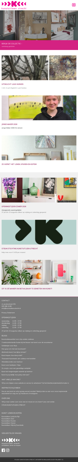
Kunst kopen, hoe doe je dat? (12, 355)
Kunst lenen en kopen (12, 413)
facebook (24, 393)
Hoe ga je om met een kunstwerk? (14, 349)
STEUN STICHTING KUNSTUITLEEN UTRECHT (20, 249)
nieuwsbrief (6, 393)
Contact (6, 301)
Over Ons (6, 398)
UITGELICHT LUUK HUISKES (12, 84)
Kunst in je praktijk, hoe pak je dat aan (15, 375)
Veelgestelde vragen (11, 433)
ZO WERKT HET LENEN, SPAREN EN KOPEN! (19, 164)
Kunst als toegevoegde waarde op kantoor (17, 371)
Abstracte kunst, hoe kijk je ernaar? (14, 352)
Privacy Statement (8, 313)
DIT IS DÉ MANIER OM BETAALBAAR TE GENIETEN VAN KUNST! (27, 289)
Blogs (4, 336)
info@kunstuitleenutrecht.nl (11, 308)
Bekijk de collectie (11, 44)
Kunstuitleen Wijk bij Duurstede (12, 425)
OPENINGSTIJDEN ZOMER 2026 (14, 207)
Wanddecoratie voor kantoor (12, 362)
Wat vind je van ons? (11, 379)
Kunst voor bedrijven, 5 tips (11, 365)
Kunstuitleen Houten (9, 421)
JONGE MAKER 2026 (9, 124)
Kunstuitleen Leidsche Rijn (11, 417)
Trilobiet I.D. (59, 459)
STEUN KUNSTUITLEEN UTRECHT (13, 405)
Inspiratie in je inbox (11, 388)
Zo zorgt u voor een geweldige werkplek (16, 368)
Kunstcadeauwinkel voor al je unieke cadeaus (18, 339)
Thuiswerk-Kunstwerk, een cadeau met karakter (19, 359)
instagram (34, 393)
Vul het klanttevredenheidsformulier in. (55, 383)
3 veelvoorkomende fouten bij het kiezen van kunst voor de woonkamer (27, 342)
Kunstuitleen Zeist (8, 419)
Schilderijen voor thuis (9, 346)
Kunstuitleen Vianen (9, 423)
